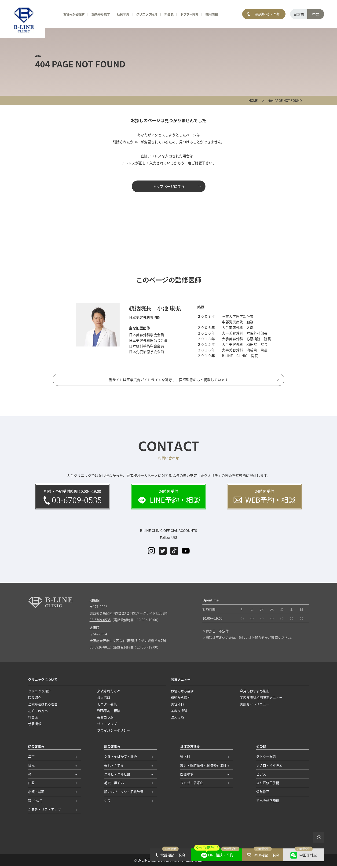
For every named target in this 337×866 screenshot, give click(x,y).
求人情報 (103, 697)
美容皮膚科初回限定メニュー (261, 697)
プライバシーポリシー (113, 730)
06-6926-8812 (100, 647)
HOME (253, 100)
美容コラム (105, 717)
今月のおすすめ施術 (254, 691)
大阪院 (94, 627)
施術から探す (101, 14)
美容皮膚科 (179, 710)
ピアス (261, 774)
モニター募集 (107, 704)
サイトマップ (107, 723)
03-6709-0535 (100, 619)
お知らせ (258, 637)
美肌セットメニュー (254, 704)
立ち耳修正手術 (267, 782)
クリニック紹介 (146, 14)
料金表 (168, 14)
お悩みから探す (73, 14)
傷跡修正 (262, 791)
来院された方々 (108, 691)
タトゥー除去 (266, 756)
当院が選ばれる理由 (43, 704)
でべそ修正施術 (267, 800)
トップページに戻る (168, 186)
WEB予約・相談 (108, 710)
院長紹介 (34, 697)
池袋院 (94, 600)
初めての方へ (38, 710)
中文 (315, 14)
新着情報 (34, 723)
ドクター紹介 (189, 14)
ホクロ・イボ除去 (269, 765)
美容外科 (177, 704)
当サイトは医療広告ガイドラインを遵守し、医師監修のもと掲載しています (168, 379)
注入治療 (177, 717)
